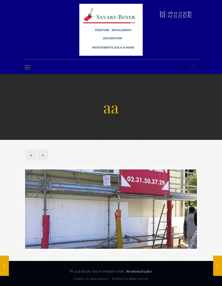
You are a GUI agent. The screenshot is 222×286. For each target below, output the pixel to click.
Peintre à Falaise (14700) (130, 278)
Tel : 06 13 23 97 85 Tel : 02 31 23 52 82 (175, 14)
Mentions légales (139, 271)
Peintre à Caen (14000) (91, 278)
